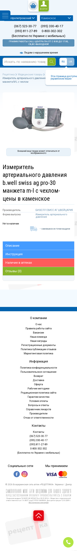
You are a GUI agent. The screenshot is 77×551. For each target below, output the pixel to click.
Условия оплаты (38, 401)
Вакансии (38, 332)
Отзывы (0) (13, 271)
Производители (38, 413)
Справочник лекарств (38, 409)
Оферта (38, 384)
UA (70, 61)
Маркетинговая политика (38, 353)
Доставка (38, 380)
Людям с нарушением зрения (38, 52)
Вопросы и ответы (38, 405)
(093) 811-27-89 (26, 31)
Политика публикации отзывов (38, 349)
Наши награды (38, 341)
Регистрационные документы (38, 345)
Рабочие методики (38, 388)
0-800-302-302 (52, 31)
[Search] (51, 62)
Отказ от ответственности (38, 417)
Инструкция (14, 254)
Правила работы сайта (39, 328)
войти (43, 9)
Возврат (38, 376)
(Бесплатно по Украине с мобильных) (38, 35)
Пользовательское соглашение (38, 371)
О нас (38, 324)
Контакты (38, 432)
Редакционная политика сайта (38, 392)
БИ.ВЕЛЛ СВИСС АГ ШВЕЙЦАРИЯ (54, 210)
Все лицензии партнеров (38, 502)
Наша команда (38, 336)
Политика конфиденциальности (38, 367)
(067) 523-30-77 (25, 26)
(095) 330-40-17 (52, 26)
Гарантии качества (38, 396)
